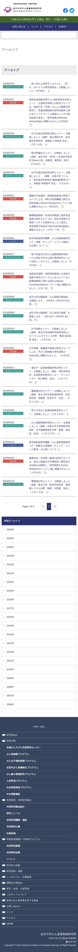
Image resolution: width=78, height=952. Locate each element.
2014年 (10, 634)
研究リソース (13, 813)
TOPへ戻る (39, 726)
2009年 (10, 678)
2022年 (10, 564)
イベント (11, 859)
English (62, 26)
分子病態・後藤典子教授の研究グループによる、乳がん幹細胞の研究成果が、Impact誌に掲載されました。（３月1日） (50, 352)
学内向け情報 (13, 865)
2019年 (10, 590)
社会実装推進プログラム (19, 787)
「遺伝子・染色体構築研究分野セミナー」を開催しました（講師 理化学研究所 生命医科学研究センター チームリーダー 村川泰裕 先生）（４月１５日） (49, 375)
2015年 (10, 625)
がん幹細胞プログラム (17, 754)
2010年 (10, 669)
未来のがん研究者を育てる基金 (22, 900)
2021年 (10, 573)
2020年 (10, 582)
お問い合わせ (19, 26)
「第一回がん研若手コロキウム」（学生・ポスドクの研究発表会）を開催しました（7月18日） (49, 87)
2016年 (10, 617)
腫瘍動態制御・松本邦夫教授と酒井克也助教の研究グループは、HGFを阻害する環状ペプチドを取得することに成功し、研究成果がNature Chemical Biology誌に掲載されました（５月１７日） (49, 222)
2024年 (10, 547)
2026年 (10, 529)
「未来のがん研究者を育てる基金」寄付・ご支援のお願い (39, 19)
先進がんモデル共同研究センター (23, 747)
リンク (34, 26)
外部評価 (11, 833)
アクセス (48, 26)
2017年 (10, 608)
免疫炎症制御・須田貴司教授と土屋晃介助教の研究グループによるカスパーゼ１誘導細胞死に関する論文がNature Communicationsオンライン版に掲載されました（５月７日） (50, 281)
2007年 (10, 695)
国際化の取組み (14, 882)
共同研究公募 (13, 826)
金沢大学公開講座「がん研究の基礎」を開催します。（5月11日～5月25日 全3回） (49, 316)
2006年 (10, 704)
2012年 (10, 652)
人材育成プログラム (16, 780)
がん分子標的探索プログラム (21, 761)
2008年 (10, 687)
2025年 (10, 538)
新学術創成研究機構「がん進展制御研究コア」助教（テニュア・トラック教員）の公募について (49, 242)
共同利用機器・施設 (16, 820)
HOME (9, 923)
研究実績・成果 (14, 871)
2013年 (10, 643)
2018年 (10, 599)
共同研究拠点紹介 (15, 806)
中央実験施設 (13, 794)
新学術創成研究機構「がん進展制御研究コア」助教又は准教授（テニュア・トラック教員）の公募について (49, 446)
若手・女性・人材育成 (17, 888)
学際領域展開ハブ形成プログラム (23, 839)
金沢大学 (70, 942)
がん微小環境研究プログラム (21, 774)
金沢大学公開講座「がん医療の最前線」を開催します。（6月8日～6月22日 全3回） (49, 300)
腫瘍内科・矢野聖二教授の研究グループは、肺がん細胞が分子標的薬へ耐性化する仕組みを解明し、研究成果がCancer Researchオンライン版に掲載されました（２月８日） (50, 465)
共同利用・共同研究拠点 (19, 800)
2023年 (10, 555)
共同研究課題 (13, 846)
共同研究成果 (13, 852)
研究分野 (11, 740)
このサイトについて (16, 894)
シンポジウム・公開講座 (19, 877)
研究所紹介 (12, 735)
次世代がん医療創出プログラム (22, 767)
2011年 (10, 660)
